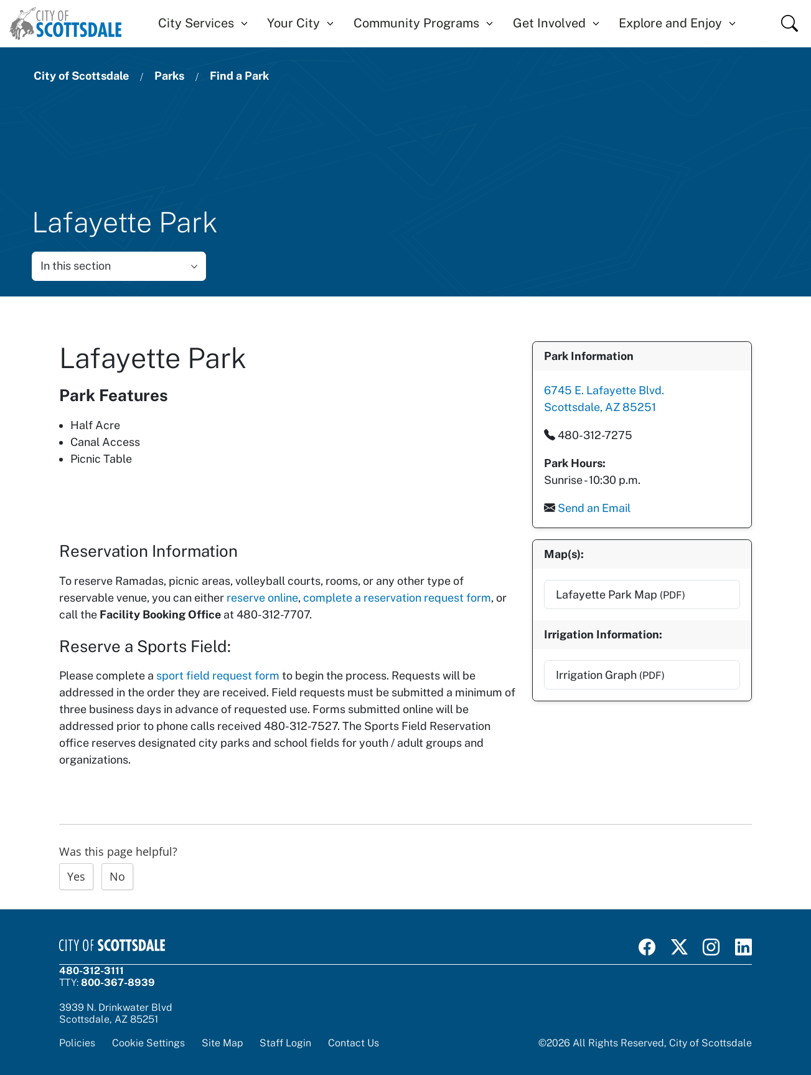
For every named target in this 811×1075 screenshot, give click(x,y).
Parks (169, 75)
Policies (77, 1041)
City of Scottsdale (81, 75)
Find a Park (239, 75)
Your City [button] (293, 23)
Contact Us (353, 1041)
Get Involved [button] (549, 23)
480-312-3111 (91, 969)
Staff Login (285, 1041)
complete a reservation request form (397, 596)
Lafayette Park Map (620, 592)
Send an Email (593, 507)
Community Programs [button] (416, 23)
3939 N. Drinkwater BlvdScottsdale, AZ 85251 (115, 1012)
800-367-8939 (118, 981)
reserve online (262, 596)
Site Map (222, 1041)
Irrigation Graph (609, 673)
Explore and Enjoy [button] (670, 23)
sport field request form (217, 674)
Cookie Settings (148, 1042)
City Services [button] (196, 23)
